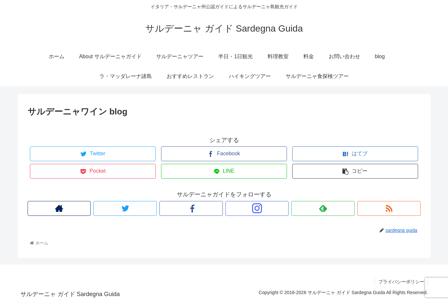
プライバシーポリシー (401, 281)
